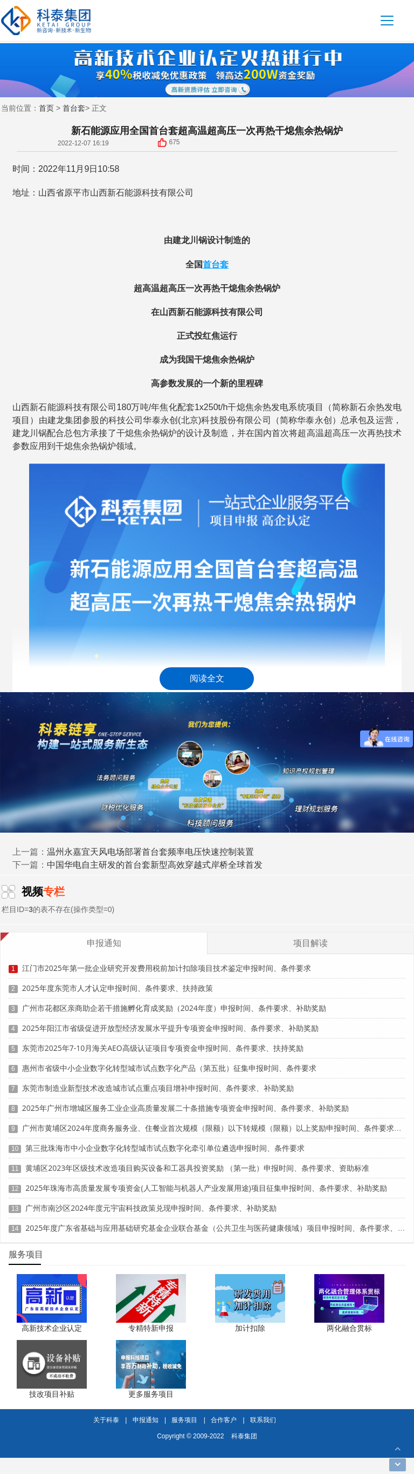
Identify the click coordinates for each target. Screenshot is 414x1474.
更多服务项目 (151, 1394)
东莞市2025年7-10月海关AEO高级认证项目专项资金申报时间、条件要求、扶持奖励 (162, 1041)
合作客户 (224, 1419)
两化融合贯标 (349, 1328)
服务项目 (184, 1419)
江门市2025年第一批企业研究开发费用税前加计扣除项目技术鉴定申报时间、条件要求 (166, 961)
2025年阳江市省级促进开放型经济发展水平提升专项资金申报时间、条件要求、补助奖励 (170, 1021)
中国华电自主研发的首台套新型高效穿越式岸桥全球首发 (155, 864)
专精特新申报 (151, 1328)
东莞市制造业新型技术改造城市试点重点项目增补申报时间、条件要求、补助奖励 (158, 1081)
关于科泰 (106, 1419)
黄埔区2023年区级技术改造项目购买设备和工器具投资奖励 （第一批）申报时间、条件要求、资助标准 (197, 1161)
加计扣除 (250, 1328)
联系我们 (263, 1419)
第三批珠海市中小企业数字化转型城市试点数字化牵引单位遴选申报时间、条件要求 (165, 1141)
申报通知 (145, 1419)
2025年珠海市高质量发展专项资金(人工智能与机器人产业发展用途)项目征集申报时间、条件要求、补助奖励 (206, 1181)
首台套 (74, 108)
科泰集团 (244, 1435)
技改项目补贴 (51, 1394)
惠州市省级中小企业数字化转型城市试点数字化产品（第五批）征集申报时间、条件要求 (169, 1061)
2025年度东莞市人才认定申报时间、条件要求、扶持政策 (117, 981)
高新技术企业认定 (52, 1328)
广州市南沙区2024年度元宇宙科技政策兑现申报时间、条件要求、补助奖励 (151, 1201)
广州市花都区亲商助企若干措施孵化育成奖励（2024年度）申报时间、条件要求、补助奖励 (174, 1001)
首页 (46, 108)
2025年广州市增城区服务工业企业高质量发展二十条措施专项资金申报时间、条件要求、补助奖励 (185, 1101)
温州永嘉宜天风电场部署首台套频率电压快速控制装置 (150, 851)
